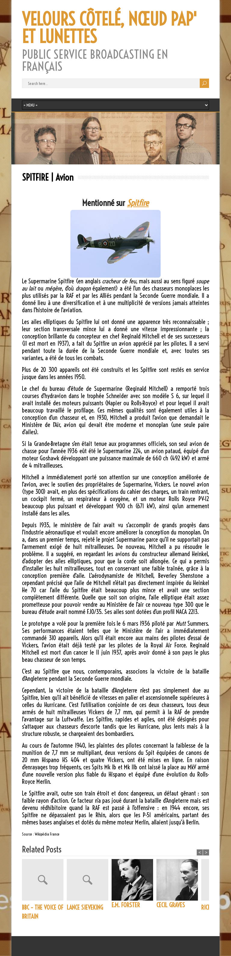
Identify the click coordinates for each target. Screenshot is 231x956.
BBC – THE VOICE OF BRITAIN (42, 912)
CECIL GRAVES (170, 905)
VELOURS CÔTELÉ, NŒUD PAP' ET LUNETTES (109, 28)
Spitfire (138, 203)
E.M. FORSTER (126, 905)
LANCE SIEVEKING (85, 907)
